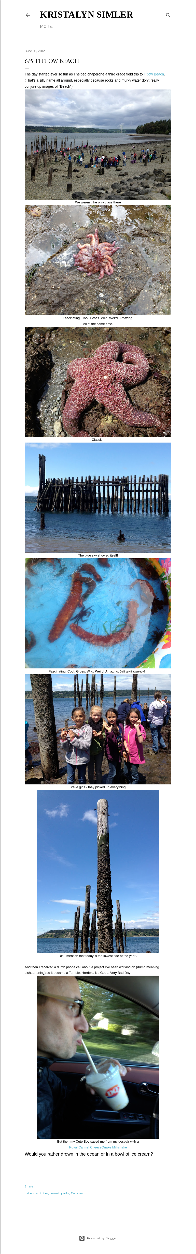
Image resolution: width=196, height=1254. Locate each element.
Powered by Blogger (98, 1238)
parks (65, 1193)
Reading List (86, 26)
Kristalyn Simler (86, 14)
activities (41, 1193)
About (63, 26)
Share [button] (29, 1186)
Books (47, 26)
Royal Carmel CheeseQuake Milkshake (98, 1147)
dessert (55, 1193)
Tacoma (77, 1193)
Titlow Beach (154, 74)
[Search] (168, 14)
